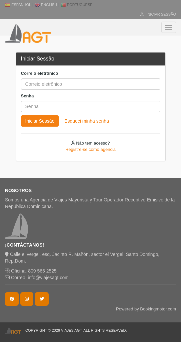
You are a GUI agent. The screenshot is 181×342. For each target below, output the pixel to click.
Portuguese (77, 5)
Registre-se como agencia (90, 149)
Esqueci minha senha (86, 121)
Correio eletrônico (39, 73)
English (46, 5)
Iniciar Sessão (158, 14)
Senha (27, 95)
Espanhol (18, 5)
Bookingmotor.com (158, 308)
